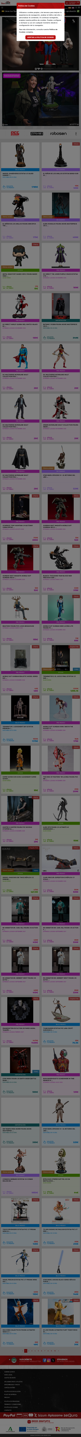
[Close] (62, 5)
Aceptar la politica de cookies (40, 37)
